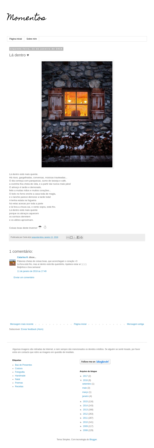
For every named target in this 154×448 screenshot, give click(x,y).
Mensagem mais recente (21, 324)
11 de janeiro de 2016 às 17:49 (31, 271)
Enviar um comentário (24, 277)
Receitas (19, 386)
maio (84, 388)
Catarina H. (22, 257)
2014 (85, 405)
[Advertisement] (77, 300)
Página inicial (15, 39)
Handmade (20, 375)
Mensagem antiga (135, 324)
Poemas (19, 383)
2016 (85, 380)
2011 (85, 418)
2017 (85, 376)
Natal (17, 379)
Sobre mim (32, 39)
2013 (85, 409)
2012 (85, 414)
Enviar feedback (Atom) (32, 329)
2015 (85, 401)
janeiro (85, 396)
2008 (85, 430)
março (85, 392)
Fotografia (20, 372)
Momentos (26, 18)
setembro (87, 384)
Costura (18, 368)
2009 (85, 426)
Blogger (93, 439)
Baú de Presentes (23, 365)
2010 (85, 422)
